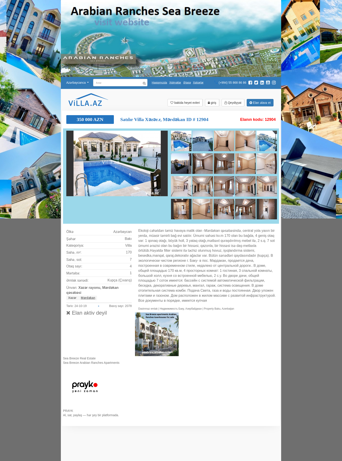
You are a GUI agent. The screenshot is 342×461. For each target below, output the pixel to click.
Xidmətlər (175, 82)
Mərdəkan (88, 297)
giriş (212, 102)
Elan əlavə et (260, 102)
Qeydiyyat (232, 102)
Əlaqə (187, 82)
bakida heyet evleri (185, 102)
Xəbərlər (198, 82)
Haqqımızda (159, 82)
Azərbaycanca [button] (77, 82)
